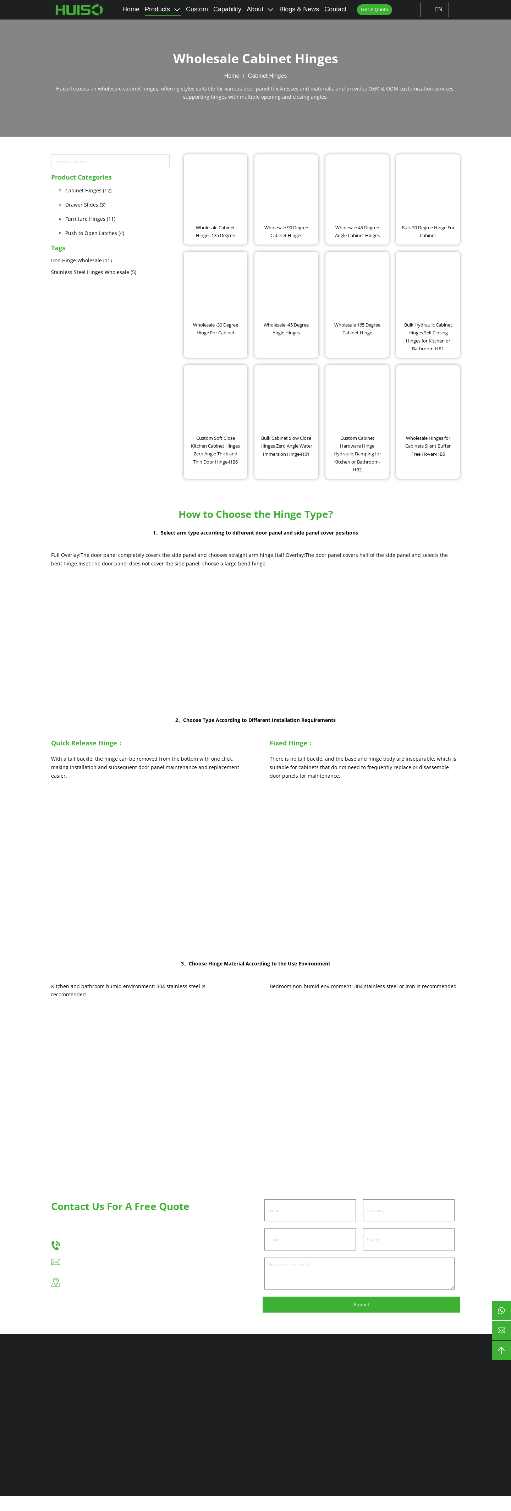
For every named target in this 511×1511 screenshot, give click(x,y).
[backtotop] (501, 1350)
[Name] (310, 1225)
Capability (226, 9)
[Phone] (409, 1254)
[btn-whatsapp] (501, 1310)
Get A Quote (374, 9)
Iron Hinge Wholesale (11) (81, 260)
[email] (501, 1330)
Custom (196, 9)
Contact (334, 9)
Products (156, 9)
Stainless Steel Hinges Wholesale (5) (93, 272)
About (254, 9)
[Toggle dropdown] (176, 9)
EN (436, 9)
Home (129, 9)
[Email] (310, 1254)
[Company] (409, 1225)
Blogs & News (298, 9)
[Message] (359, 1288)
